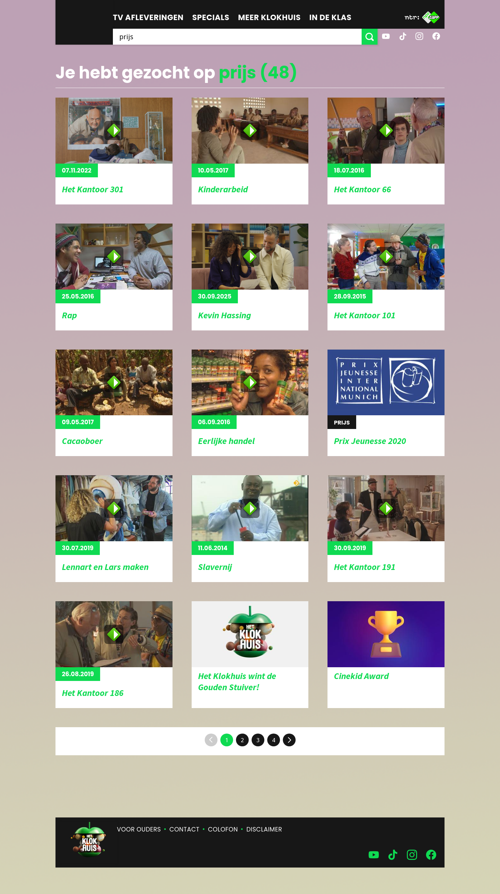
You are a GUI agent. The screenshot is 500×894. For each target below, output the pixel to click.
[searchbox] (237, 37)
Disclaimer (264, 829)
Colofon (223, 829)
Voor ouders (139, 829)
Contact (184, 829)
